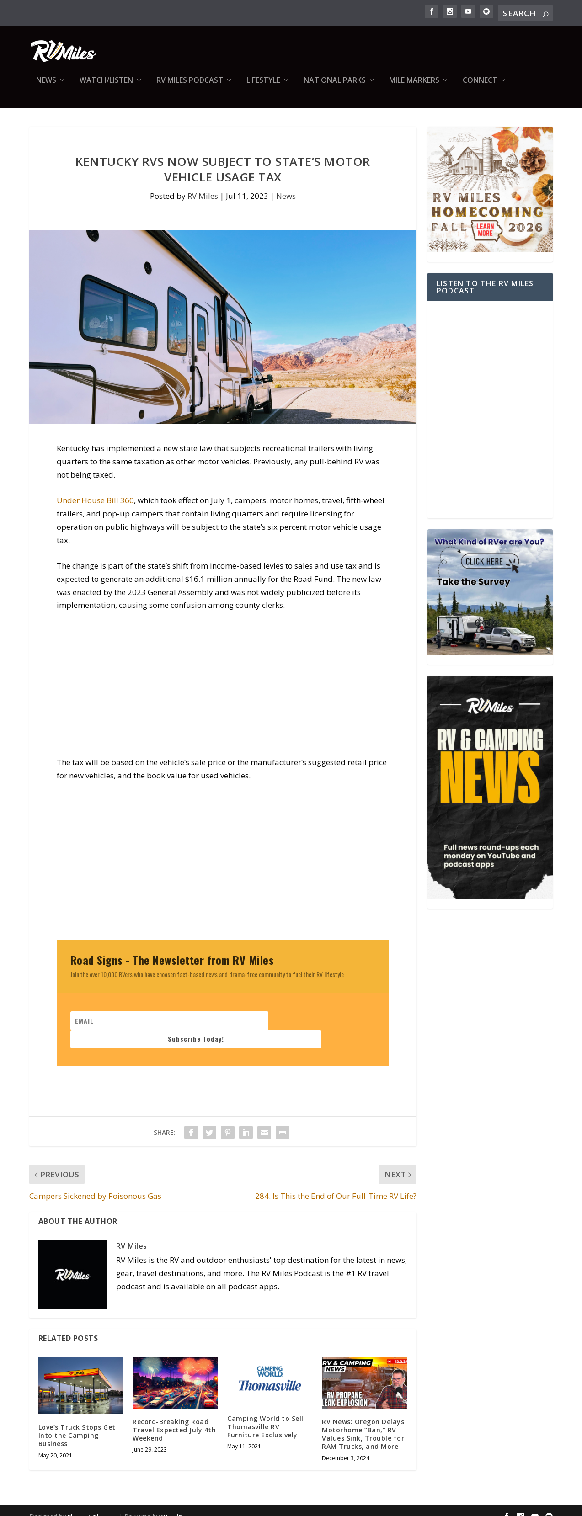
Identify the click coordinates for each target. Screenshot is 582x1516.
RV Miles (202, 202)
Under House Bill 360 (95, 506)
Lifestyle (263, 87)
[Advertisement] (223, 695)
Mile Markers (414, 87)
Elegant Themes (92, 1505)
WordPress (178, 1505)
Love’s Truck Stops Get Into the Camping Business (77, 1423)
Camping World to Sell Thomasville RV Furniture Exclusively (265, 1415)
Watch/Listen (106, 87)
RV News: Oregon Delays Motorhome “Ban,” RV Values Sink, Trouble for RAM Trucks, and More (363, 1423)
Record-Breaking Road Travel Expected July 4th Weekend (174, 1418)
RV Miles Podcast (189, 87)
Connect (480, 87)
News (46, 87)
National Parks (335, 87)
